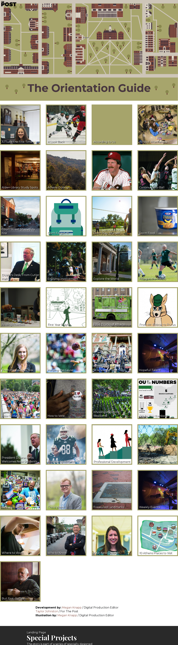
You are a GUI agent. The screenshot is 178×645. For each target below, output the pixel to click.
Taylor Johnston (47, 611)
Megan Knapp (72, 607)
